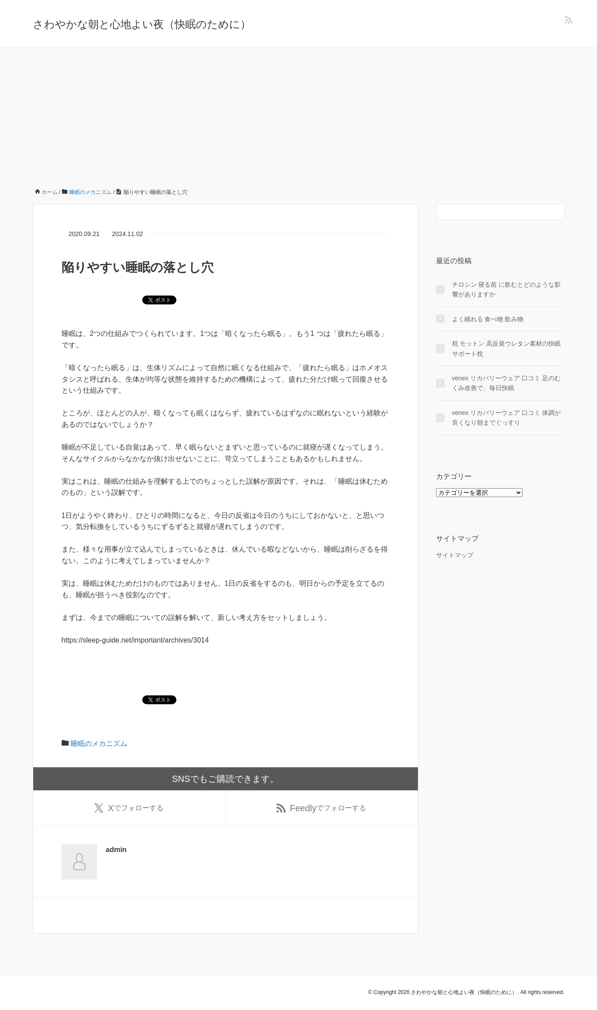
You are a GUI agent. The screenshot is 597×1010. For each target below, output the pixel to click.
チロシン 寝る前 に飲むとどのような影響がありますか (506, 289)
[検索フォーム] (491, 211)
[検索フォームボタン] (557, 212)
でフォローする (128, 808)
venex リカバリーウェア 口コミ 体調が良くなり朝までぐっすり (506, 417)
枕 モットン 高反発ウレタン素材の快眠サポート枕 (506, 348)
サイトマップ (454, 555)
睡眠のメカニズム (98, 743)
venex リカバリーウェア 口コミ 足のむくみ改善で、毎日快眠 (506, 383)
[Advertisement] (299, 114)
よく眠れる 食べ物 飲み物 (488, 319)
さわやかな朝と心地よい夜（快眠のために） (142, 24)
